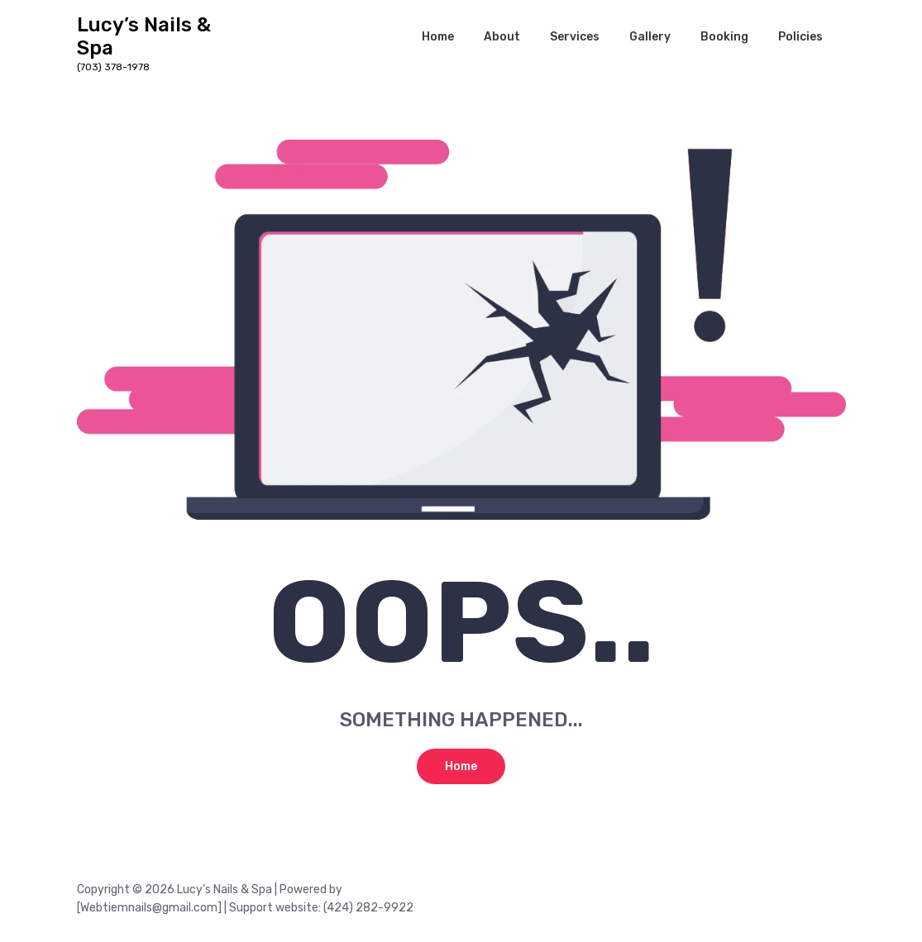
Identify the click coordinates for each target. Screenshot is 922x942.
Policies (800, 37)
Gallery (650, 37)
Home (438, 37)
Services (575, 37)
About (502, 37)
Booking (724, 37)
